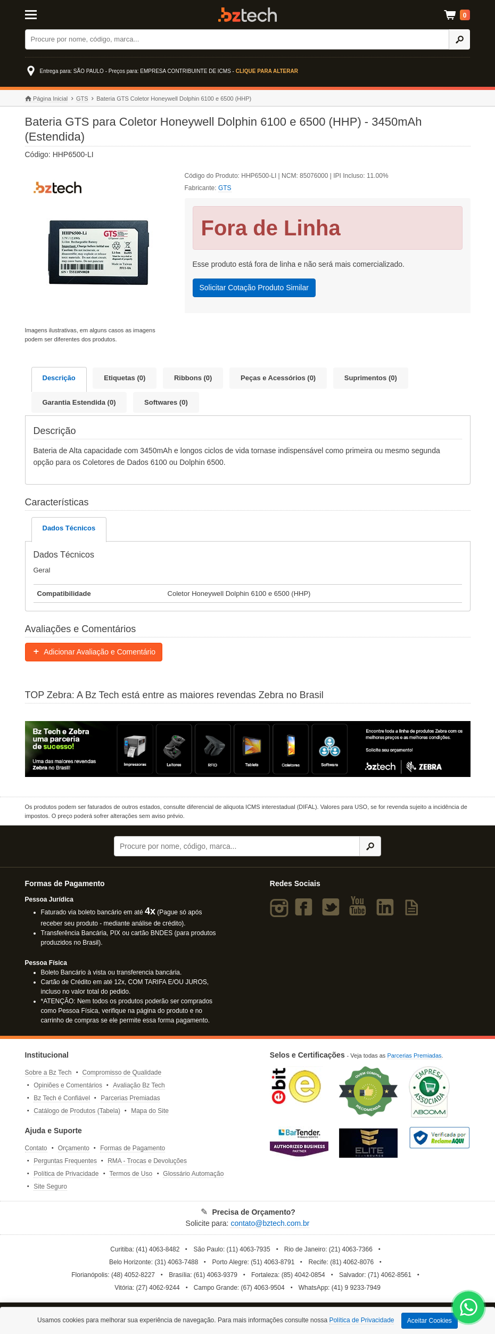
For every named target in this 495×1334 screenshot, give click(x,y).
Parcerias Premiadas (130, 1098)
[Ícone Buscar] (460, 39)
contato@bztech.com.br (269, 1223)
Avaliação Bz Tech (139, 1085)
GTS (82, 98)
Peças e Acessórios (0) (278, 378)
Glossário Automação (193, 1173)
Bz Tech (247, 14)
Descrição (59, 378)
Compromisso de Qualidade (121, 1072)
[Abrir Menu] (56, 14)
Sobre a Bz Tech (48, 1072)
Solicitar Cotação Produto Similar (254, 287)
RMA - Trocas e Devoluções (147, 1161)
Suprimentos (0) (370, 378)
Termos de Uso (130, 1173)
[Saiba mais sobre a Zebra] (248, 749)
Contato (36, 1148)
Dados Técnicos (69, 528)
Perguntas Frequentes (65, 1161)
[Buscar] (237, 39)
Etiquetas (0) (124, 378)
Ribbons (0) (193, 378)
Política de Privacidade (66, 1173)
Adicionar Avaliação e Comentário (94, 652)
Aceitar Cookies (429, 1320)
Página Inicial (46, 98)
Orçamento (73, 1148)
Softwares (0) (166, 402)
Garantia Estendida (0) (79, 402)
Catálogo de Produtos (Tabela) (77, 1111)
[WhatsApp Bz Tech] (468, 1308)
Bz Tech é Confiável (62, 1098)
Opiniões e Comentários (68, 1085)
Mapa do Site (150, 1111)
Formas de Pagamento (132, 1148)
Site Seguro (50, 1186)
